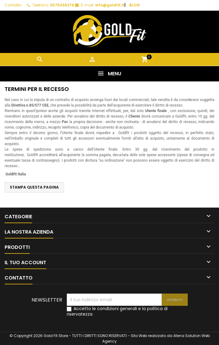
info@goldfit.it (109, 5)
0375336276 (62, 5)
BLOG (134, 5)
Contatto (13, 5)
